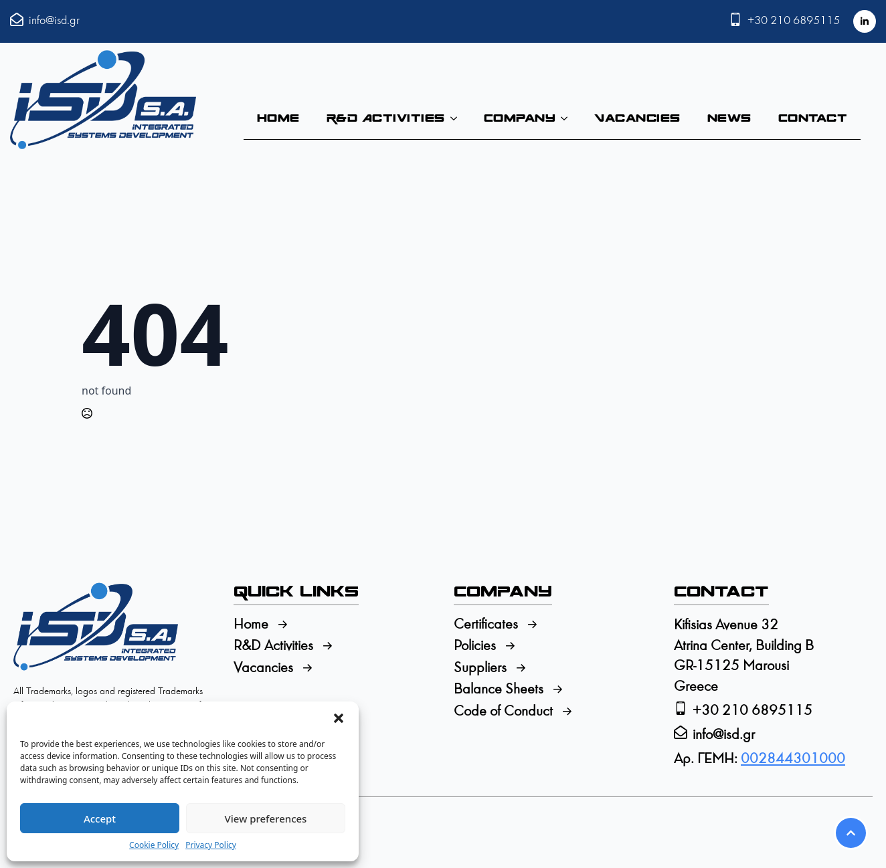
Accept (100, 818)
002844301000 (793, 759)
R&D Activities (386, 118)
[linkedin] (864, 21)
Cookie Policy (154, 845)
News (729, 118)
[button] (338, 718)
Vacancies (637, 118)
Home (278, 118)
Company (520, 118)
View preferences (266, 818)
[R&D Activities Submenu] (457, 118)
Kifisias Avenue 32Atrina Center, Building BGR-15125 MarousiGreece (744, 656)
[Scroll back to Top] (851, 833)
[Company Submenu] (568, 118)
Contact (813, 118)
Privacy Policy (210, 845)
